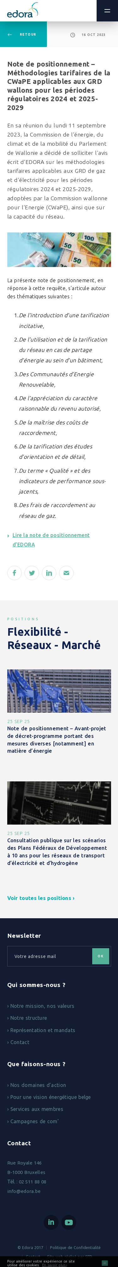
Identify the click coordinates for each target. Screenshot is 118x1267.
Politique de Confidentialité (75, 1247)
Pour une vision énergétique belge (50, 1097)
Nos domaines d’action (38, 1085)
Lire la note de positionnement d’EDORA (51, 539)
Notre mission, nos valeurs (42, 1006)
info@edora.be (24, 1191)
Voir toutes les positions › (41, 898)
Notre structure (28, 1018)
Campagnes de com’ (34, 1121)
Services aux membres (36, 1109)
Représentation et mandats (43, 1030)
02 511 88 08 (33, 1181)
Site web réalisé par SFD (69, 1256)
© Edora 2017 (30, 1247)
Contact (19, 1042)
